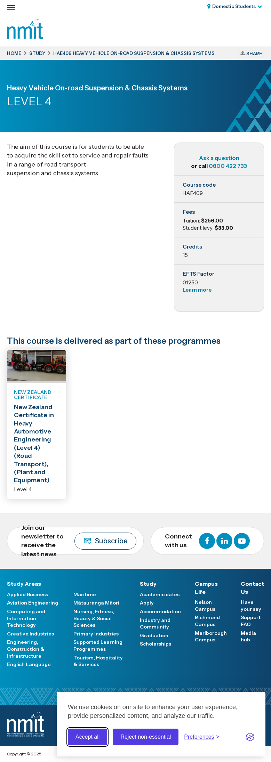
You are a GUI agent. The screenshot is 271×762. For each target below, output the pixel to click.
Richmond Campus (207, 620)
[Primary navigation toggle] (11, 7)
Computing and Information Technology (26, 618)
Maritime (84, 594)
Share (254, 53)
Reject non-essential (145, 737)
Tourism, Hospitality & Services (98, 661)
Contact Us (252, 587)
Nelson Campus (205, 605)
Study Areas (24, 583)
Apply (147, 603)
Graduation (154, 635)
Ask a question (219, 157)
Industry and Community (155, 623)
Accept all (87, 737)
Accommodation (160, 611)
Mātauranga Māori (96, 603)
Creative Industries (30, 634)
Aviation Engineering (32, 603)
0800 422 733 (228, 165)
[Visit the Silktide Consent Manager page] (250, 737)
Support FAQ (251, 620)
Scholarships (155, 644)
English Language (29, 664)
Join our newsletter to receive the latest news (78, 540)
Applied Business (27, 594)
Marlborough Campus (211, 636)
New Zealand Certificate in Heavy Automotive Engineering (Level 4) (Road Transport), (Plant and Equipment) (34, 443)
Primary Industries (96, 634)
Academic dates (160, 594)
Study (148, 583)
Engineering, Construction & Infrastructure (25, 649)
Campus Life (206, 587)
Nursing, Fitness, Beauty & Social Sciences (93, 618)
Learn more (197, 289)
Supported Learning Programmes (97, 645)
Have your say (251, 605)
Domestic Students (234, 6)
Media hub (248, 636)
